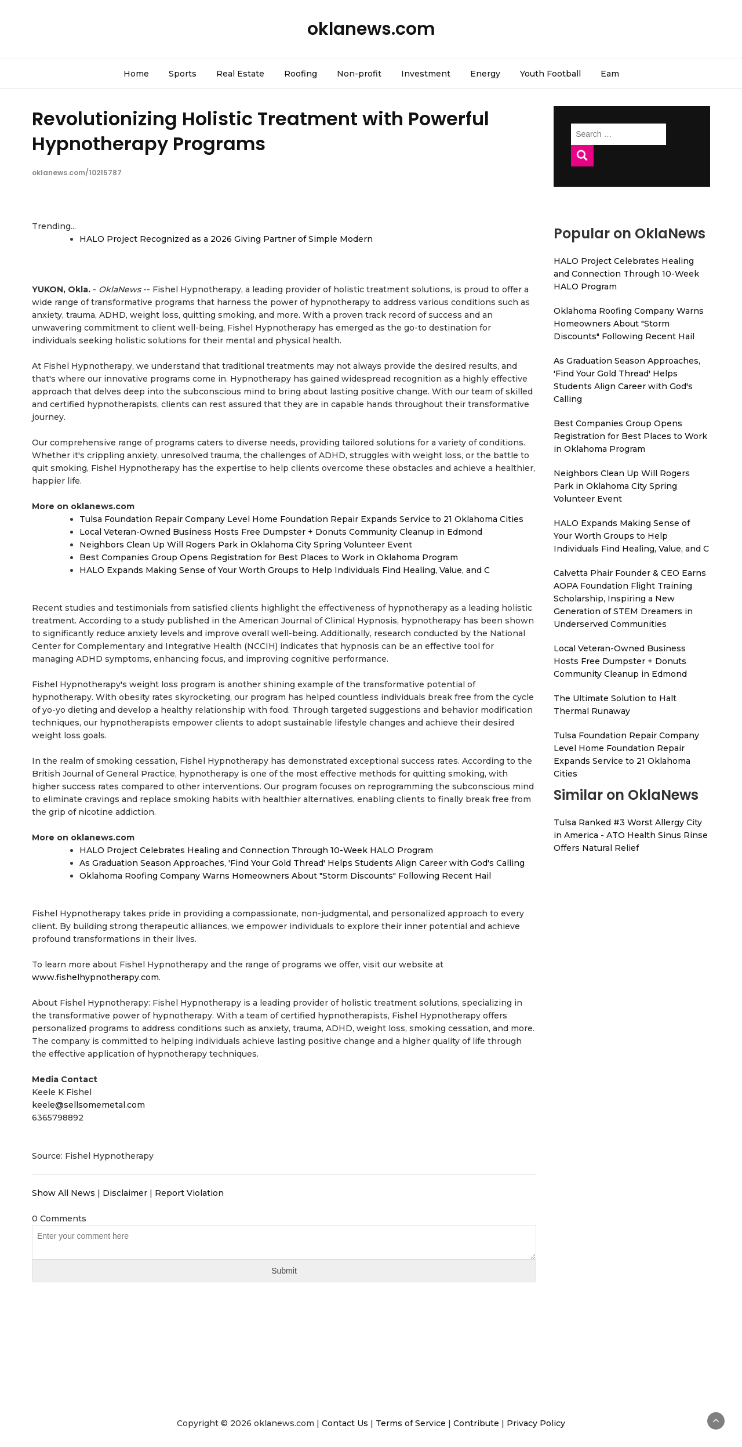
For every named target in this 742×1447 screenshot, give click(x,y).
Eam (610, 73)
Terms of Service (411, 1423)
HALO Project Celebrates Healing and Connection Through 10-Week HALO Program (256, 850)
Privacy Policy (536, 1423)
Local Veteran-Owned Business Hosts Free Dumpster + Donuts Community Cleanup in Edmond (280, 532)
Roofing (300, 73)
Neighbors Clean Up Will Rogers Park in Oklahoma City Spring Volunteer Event (245, 544)
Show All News (63, 1193)
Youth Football (550, 73)
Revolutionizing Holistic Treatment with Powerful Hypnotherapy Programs (260, 131)
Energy (485, 73)
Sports (183, 73)
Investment (425, 73)
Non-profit (359, 73)
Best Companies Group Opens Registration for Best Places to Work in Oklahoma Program (268, 557)
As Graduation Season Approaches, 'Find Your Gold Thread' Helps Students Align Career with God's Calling (302, 863)
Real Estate (240, 73)
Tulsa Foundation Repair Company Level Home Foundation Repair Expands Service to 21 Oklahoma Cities (301, 519)
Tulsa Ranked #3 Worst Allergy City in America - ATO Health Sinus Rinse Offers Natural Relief (631, 835)
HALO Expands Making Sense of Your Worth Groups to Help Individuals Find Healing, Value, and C (284, 570)
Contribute (476, 1423)
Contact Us (345, 1423)
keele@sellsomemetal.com (88, 1105)
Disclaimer (125, 1193)
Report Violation (189, 1193)
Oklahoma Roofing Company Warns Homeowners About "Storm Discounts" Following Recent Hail (285, 876)
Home (136, 73)
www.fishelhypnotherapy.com (95, 977)
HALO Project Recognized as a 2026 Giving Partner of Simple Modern (226, 239)
